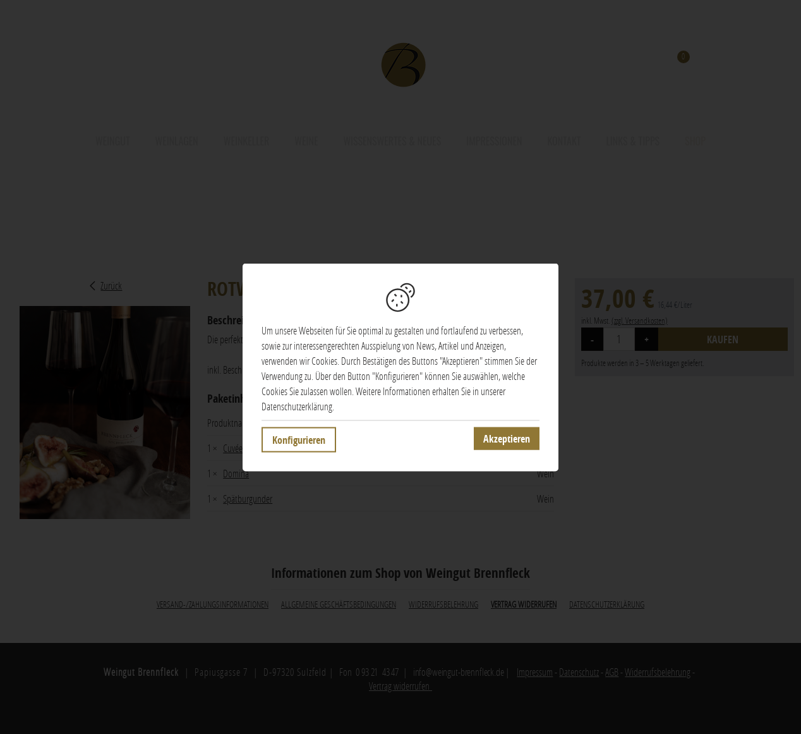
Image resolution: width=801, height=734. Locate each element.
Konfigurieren (298, 443)
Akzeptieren (506, 441)
